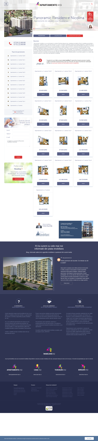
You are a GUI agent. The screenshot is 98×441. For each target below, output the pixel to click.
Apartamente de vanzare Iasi (19, 390)
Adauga (74, 4)
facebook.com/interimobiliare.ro (67, 235)
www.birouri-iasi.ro (83, 374)
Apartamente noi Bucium (67, 387)
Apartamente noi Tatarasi (67, 396)
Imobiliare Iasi (34, 389)
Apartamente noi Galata (67, 392)
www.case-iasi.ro (37, 374)
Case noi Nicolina (80, 392)
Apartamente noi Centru (67, 389)
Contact (15, 393)
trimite (18, 157)
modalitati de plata (74, 35)
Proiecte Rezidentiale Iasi (19, 388)
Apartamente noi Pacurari (67, 395)
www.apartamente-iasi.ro (14, 374)
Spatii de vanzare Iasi (50, 390)
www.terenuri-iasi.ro (60, 374)
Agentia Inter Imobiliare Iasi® (51, 403)
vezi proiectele (18, 179)
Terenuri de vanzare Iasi (51, 392)
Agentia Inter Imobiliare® (36, 387)
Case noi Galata (80, 390)
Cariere (15, 394)
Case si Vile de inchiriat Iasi (51, 396)
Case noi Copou (80, 389)
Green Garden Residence (51, 393)
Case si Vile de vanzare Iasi (51, 389)
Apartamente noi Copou (67, 390)
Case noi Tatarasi (80, 395)
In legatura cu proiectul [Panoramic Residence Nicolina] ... (18, 143)
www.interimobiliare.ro (65, 234)
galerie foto (58, 35)
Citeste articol (66, 283)
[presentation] (18, 151)
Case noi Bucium (80, 387)
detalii (43, 94)
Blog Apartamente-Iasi (67, 257)
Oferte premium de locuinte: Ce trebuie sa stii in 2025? (74, 262)
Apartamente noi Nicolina (67, 393)
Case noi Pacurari (80, 393)
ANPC (50, 404)
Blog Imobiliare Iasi (35, 390)
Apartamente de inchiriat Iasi (19, 391)
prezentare (41, 35)
